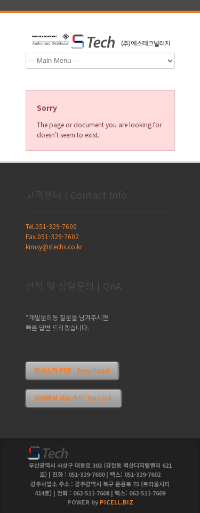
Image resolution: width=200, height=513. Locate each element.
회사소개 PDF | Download (71, 369)
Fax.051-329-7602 (52, 236)
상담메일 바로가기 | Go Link (73, 397)
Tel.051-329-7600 (51, 226)
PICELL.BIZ (116, 502)
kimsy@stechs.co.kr (54, 246)
